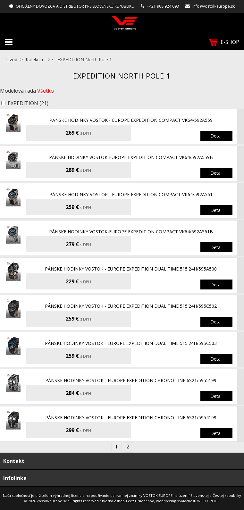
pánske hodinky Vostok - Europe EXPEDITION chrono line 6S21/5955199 (130, 380)
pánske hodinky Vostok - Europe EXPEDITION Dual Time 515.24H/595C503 (131, 343)
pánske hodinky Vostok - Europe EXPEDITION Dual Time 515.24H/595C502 (131, 306)
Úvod (11, 59)
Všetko (45, 90)
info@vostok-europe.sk (213, 6)
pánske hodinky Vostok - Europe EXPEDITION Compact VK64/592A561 (131, 194)
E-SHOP (224, 42)
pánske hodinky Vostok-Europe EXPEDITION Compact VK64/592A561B (131, 232)
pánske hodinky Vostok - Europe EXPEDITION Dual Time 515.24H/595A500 (131, 269)
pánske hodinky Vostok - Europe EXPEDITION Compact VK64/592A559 (131, 120)
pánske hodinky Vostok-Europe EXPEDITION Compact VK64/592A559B (131, 157)
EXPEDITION (28, 103)
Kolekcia (34, 59)
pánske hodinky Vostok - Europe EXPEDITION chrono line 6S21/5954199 (130, 417)
